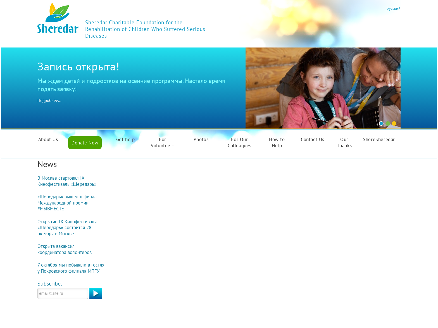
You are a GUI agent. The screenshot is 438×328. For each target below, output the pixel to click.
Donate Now (85, 143)
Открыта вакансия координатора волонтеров (64, 249)
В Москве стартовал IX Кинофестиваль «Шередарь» (66, 181)
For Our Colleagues (239, 142)
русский (394, 8)
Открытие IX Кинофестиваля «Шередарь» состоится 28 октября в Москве (67, 227)
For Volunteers (162, 142)
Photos (201, 139)
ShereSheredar (379, 139)
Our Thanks (344, 142)
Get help (125, 139)
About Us (48, 139)
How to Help (277, 142)
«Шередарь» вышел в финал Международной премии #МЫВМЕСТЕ (67, 203)
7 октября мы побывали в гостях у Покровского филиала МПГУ (70, 268)
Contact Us (312, 139)
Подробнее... (49, 100)
